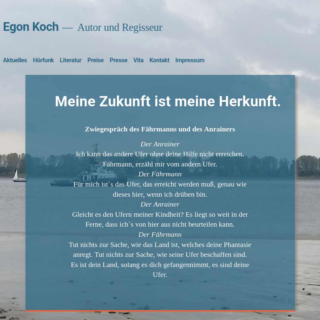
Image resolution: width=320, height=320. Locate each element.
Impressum (189, 60)
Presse (118, 60)
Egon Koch (31, 27)
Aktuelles (15, 60)
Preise (95, 60)
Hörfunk (43, 60)
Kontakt (159, 60)
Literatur (70, 60)
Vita (139, 60)
